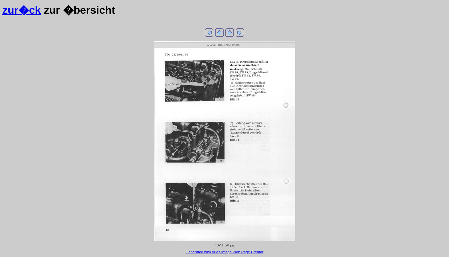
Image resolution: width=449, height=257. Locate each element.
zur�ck (21, 10)
